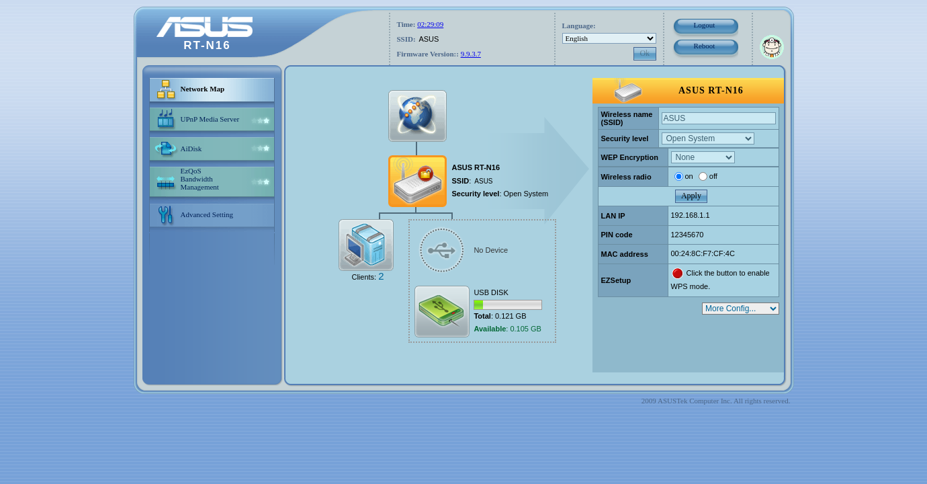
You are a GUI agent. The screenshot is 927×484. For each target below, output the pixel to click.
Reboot (704, 46)
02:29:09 (430, 24)
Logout (704, 25)
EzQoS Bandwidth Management (200, 179)
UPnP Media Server (210, 119)
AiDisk (191, 149)
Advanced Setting (207, 214)
